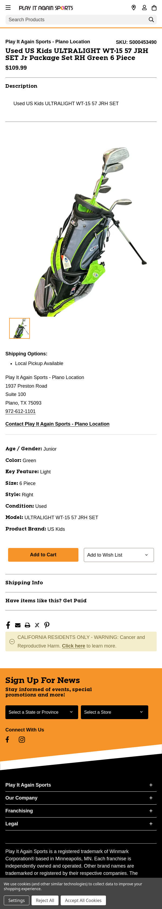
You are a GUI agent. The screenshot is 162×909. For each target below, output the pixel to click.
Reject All (45, 900)
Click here (73, 646)
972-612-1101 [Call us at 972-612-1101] (20, 411)
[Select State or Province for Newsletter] (41, 712)
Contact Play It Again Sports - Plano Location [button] (57, 424)
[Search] (151, 21)
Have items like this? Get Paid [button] (46, 601)
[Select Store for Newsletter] (114, 712)
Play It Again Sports (28, 785)
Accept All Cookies (83, 900)
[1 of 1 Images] (19, 328)
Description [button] (21, 86)
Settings (16, 900)
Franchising (19, 810)
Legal (11, 823)
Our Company (21, 798)
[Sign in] (144, 8)
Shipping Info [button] (24, 583)
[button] (7, 6)
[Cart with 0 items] (154, 7)
